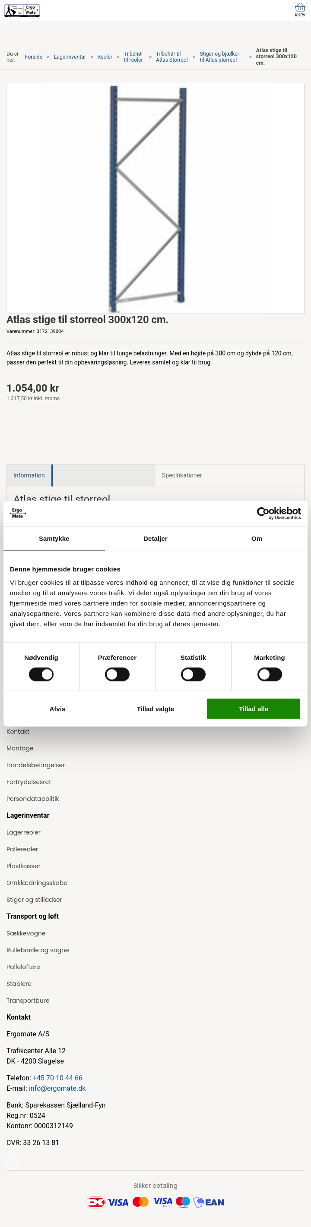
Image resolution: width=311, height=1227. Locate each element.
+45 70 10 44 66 (58, 1078)
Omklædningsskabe (36, 883)
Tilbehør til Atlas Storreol (172, 57)
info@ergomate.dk (57, 1088)
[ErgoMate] (22, 11)
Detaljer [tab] (155, 538)
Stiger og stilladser (34, 899)
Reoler (105, 57)
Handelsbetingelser (35, 765)
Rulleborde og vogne (37, 950)
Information (29, 475)
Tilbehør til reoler (133, 57)
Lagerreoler (23, 832)
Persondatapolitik (32, 798)
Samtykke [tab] (54, 538)
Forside (34, 57)
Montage (20, 748)
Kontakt (17, 731)
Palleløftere (23, 967)
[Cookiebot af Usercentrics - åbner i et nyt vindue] (263, 513)
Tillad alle (253, 708)
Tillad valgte (155, 708)
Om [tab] (256, 538)
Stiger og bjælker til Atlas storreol (219, 57)
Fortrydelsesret (28, 782)
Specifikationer (182, 475)
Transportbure (28, 1000)
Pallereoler (22, 849)
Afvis (57, 708)
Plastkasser (23, 866)
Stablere (19, 983)
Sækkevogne (26, 933)
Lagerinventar (70, 57)
